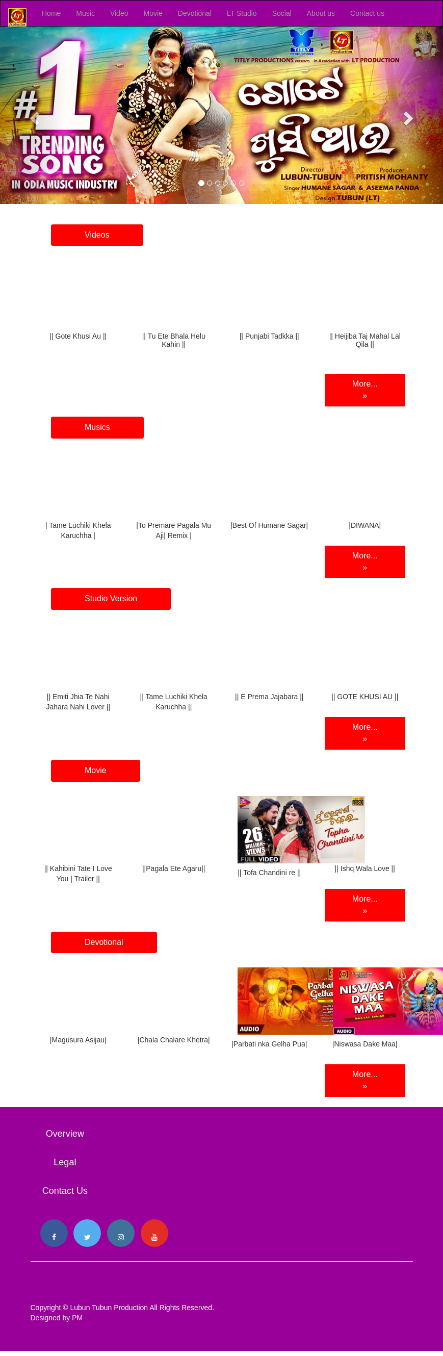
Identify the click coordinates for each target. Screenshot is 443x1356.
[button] (33, 115)
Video (119, 13)
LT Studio (242, 13)
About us (321, 13)
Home (51, 13)
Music (85, 13)
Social (282, 13)
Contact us (367, 13)
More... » (365, 389)
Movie (152, 13)
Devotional (195, 13)
